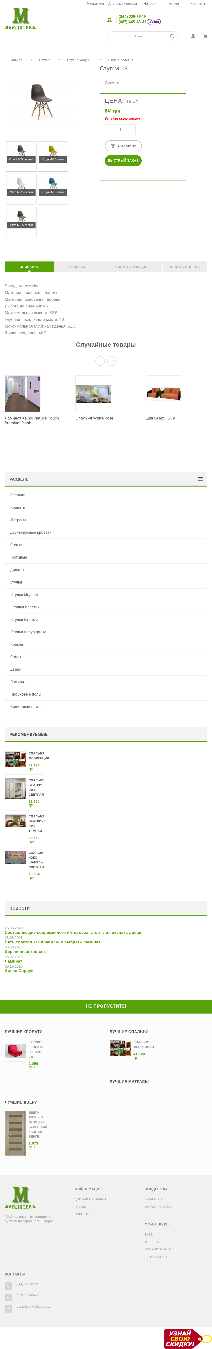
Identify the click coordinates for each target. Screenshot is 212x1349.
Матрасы (18, 520)
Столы (15, 657)
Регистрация (156, 1257)
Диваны (17, 569)
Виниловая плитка (27, 706)
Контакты (198, 4)
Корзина (152, 1242)
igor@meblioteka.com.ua (33, 1306)
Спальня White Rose (94, 418)
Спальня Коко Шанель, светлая (36, 860)
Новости (150, 4)
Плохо (106, 77)
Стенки (16, 545)
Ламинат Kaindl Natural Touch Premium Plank (32, 420)
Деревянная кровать (26, 952)
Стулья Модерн (79, 60)
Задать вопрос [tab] (185, 267)
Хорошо (116, 77)
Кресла (16, 644)
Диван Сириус (19, 971)
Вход (149, 1234)
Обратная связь (158, 1207)
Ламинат (18, 682)
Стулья (44, 60)
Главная (16, 60)
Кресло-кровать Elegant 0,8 (36, 1049)
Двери (15, 669)
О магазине (95, 4)
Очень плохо (102, 77)
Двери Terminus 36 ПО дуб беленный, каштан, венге (38, 1124)
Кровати (17, 507)
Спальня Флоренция (39, 756)
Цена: (114, 101)
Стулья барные (24, 619)
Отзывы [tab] (77, 267)
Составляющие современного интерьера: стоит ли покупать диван (73, 933)
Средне (111, 77)
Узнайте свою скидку (122, 118)
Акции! (174, 4)
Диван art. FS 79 (160, 418)
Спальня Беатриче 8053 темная (37, 823)
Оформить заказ (158, 1249)
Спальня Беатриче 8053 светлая (37, 787)
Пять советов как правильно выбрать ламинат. (53, 942)
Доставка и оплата (122, 4)
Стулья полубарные (29, 632)
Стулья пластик (120, 60)
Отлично (121, 77)
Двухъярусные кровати (31, 532)
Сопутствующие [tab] (131, 267)
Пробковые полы (25, 694)
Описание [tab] (29, 267)
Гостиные (18, 557)
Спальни (17, 495)
